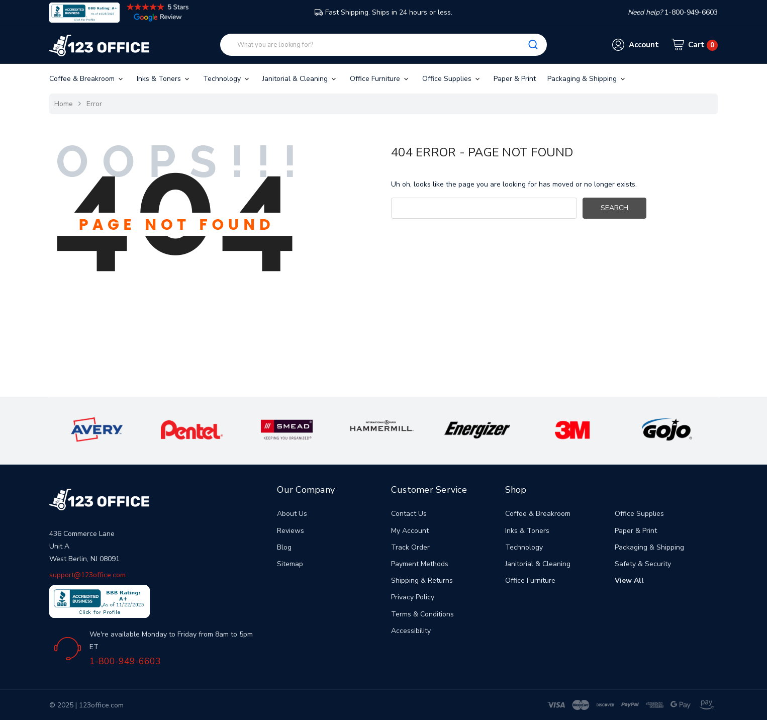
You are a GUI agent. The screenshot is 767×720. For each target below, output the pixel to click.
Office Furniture (380, 78)
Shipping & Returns (422, 580)
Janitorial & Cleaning (300, 78)
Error (94, 104)
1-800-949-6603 (125, 661)
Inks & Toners (164, 78)
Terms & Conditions (422, 614)
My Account (410, 530)
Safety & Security (643, 564)
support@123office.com (87, 575)
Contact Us (409, 513)
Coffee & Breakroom (87, 78)
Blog (284, 547)
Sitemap (290, 564)
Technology (227, 78)
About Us (292, 513)
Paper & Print (515, 78)
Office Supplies (452, 78)
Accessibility (411, 631)
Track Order (410, 547)
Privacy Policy (412, 597)
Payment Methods (419, 564)
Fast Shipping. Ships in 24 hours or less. (383, 12)
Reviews (290, 530)
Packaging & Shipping (587, 78)
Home (63, 104)
